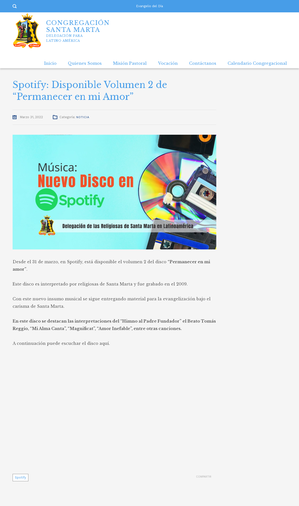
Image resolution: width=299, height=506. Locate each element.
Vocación (168, 63)
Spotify (20, 477)
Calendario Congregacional (257, 63)
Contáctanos (202, 63)
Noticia (82, 117)
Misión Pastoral (130, 63)
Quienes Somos (85, 63)
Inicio (50, 63)
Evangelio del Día (149, 6)
